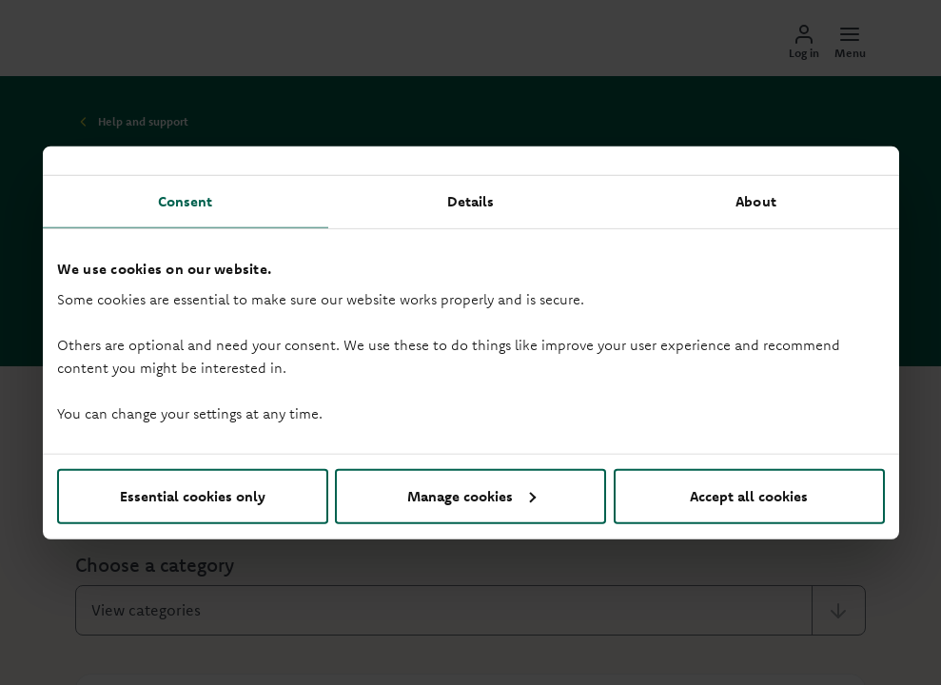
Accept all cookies (749, 495)
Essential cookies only (192, 495)
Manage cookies (471, 495)
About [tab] (755, 201)
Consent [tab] (185, 201)
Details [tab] (471, 201)
